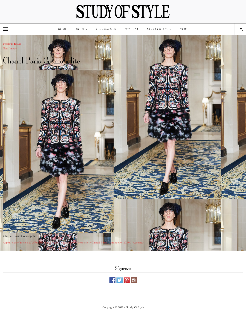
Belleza (131, 29)
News (184, 29)
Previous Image (12, 43)
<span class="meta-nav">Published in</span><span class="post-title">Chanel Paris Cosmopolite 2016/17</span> (73, 242)
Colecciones (157, 29)
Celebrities (106, 29)
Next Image (10, 48)
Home (62, 29)
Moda (80, 29)
